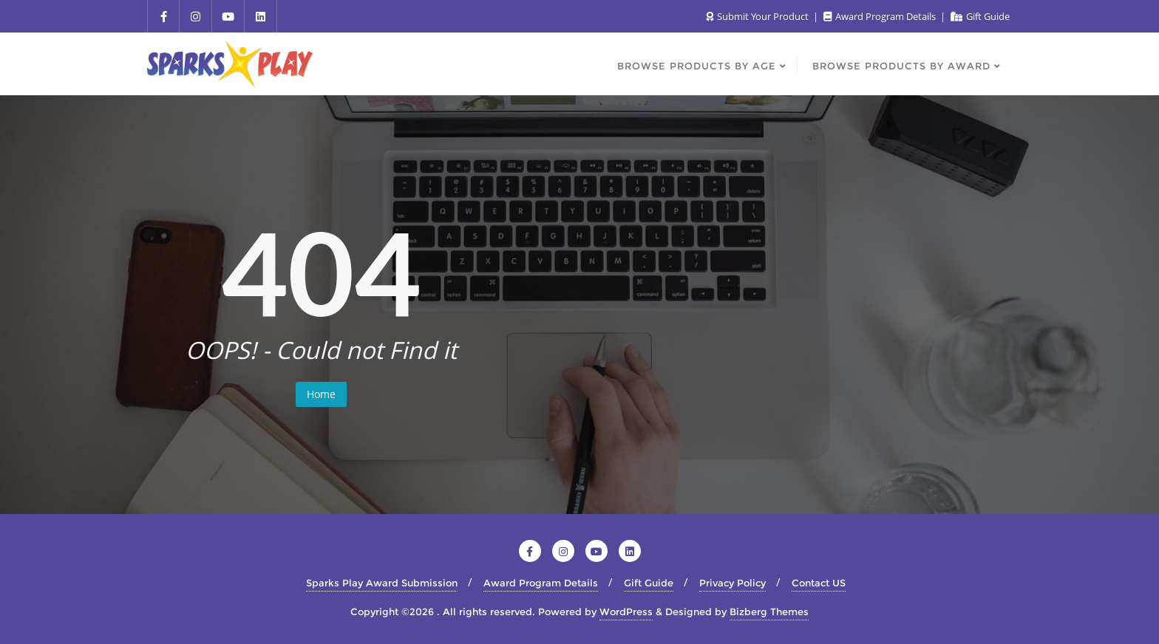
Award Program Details (880, 16)
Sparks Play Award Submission (382, 583)
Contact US (819, 583)
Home (321, 394)
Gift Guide (980, 16)
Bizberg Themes (769, 611)
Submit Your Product (758, 16)
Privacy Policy (732, 583)
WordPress (626, 611)
